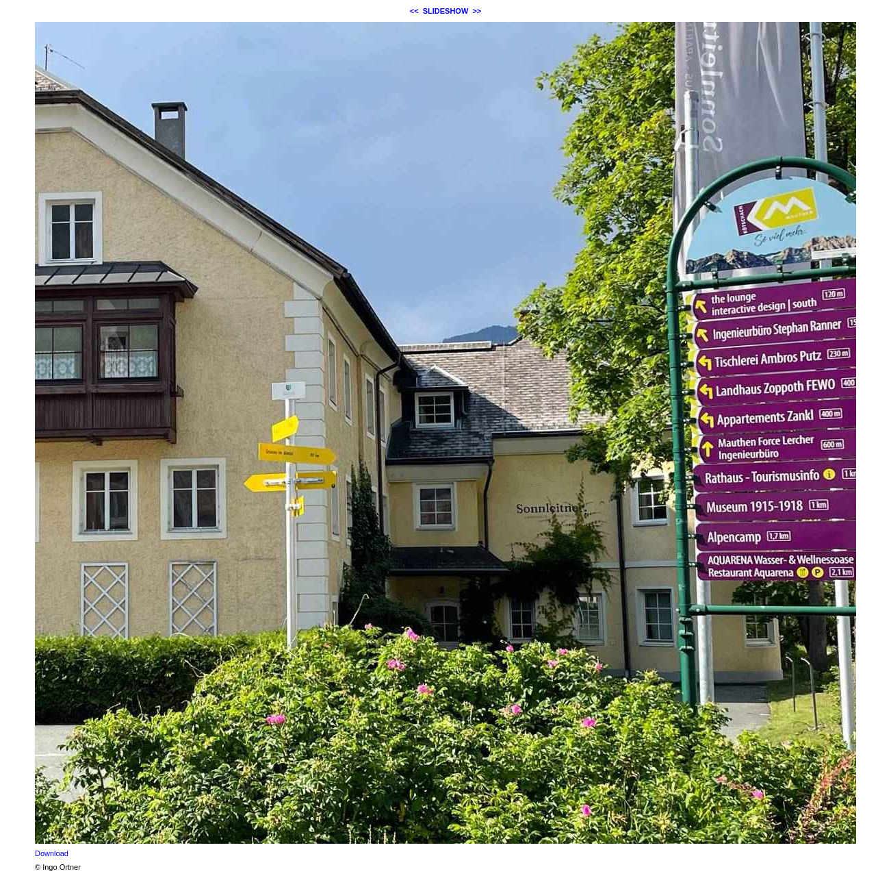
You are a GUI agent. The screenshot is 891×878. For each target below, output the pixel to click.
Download (51, 853)
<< (414, 11)
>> (476, 11)
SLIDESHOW (446, 11)
